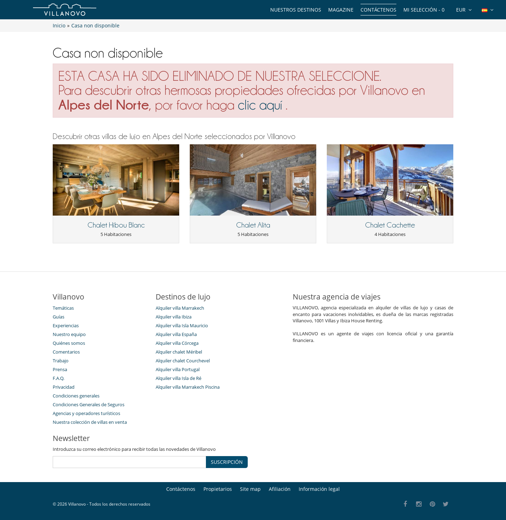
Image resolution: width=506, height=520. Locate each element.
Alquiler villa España (176, 334)
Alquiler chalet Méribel (179, 352)
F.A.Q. (58, 378)
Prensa (60, 369)
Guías (58, 317)
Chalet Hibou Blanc (116, 225)
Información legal (319, 489)
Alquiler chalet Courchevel (183, 360)
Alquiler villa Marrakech (180, 308)
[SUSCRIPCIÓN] (129, 462)
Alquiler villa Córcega (177, 343)
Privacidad (63, 387)
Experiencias (66, 325)
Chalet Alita (253, 225)
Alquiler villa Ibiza (174, 317)
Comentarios (66, 352)
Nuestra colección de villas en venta (90, 422)
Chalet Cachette (390, 225)
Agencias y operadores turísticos (86, 413)
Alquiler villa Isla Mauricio (182, 325)
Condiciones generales (76, 396)
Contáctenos (378, 9)
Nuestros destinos (295, 9)
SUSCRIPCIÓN (227, 462)
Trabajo (61, 360)
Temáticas (63, 308)
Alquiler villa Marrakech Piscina (188, 387)
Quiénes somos (69, 343)
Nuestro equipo (69, 334)
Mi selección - (424, 9)
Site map (250, 489)
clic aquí (260, 105)
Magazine (340, 9)
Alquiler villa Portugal (178, 369)
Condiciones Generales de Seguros (88, 404)
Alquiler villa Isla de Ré (178, 378)
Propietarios (217, 489)
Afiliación (280, 489)
